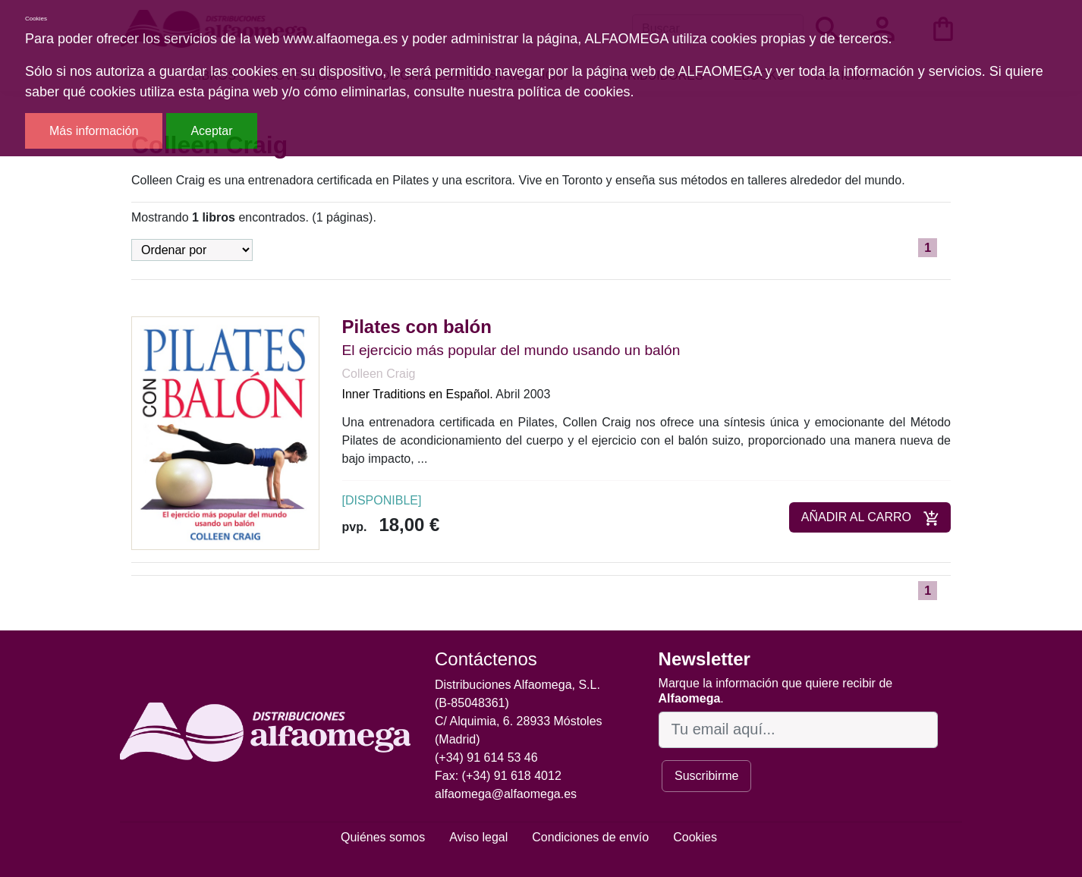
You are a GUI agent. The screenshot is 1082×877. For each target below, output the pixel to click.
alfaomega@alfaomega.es (506, 793)
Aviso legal (478, 837)
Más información (93, 130)
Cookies (695, 837)
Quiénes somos (383, 837)
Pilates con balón (417, 326)
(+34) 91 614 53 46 (486, 757)
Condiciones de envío (590, 837)
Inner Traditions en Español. (417, 394)
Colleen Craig (379, 373)
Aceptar (211, 130)
